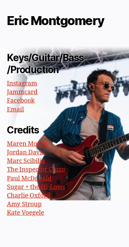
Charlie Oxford (28, 196)
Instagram (22, 83)
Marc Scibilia (26, 161)
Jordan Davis (26, 152)
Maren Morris (27, 144)
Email (15, 110)
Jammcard (22, 92)
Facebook (21, 101)
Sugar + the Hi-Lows (36, 187)
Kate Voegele (25, 213)
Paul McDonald (29, 179)
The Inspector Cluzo (36, 170)
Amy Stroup (24, 204)
